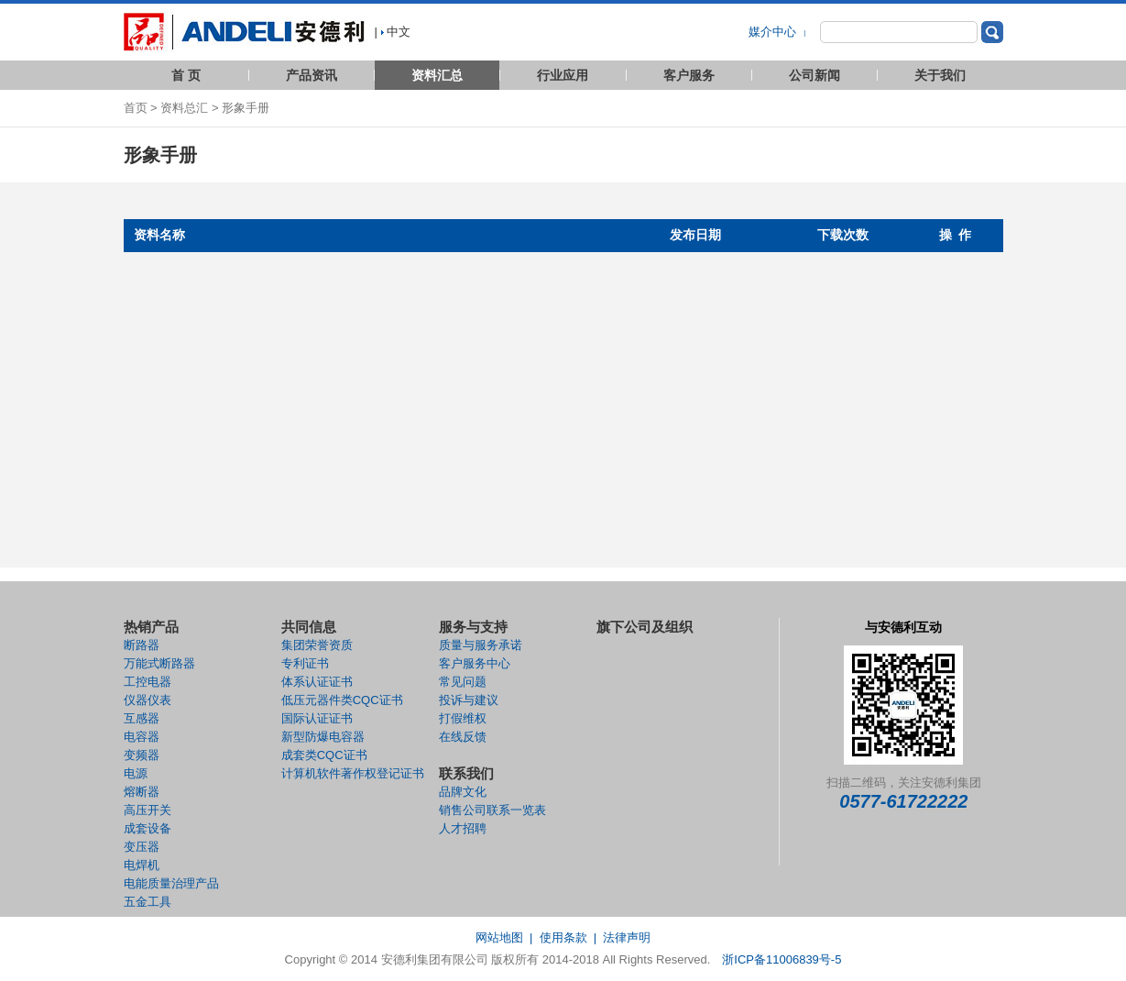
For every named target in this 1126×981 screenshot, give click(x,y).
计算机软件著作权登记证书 (352, 773)
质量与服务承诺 (480, 645)
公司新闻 (814, 75)
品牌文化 (462, 792)
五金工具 (147, 902)
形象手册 (245, 108)
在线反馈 (462, 737)
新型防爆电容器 (323, 737)
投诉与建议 (468, 700)
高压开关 (147, 810)
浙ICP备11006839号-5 (781, 959)
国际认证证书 (317, 718)
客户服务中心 (474, 663)
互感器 (141, 718)
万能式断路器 (159, 663)
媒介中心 (774, 32)
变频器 (141, 755)
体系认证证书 (317, 682)
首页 (136, 108)
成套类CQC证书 (324, 755)
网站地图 (499, 937)
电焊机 (141, 865)
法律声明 (626, 937)
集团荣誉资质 (317, 645)
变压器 (141, 847)
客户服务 (689, 75)
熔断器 (141, 792)
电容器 (141, 737)
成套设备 (147, 828)
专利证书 (305, 663)
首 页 (186, 75)
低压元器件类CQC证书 (342, 700)
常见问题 (462, 682)
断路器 (141, 645)
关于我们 (940, 75)
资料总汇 (184, 108)
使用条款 (563, 937)
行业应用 (562, 75)
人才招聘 (462, 828)
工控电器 (147, 682)
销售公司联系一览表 (492, 810)
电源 (136, 773)
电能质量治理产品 (171, 883)
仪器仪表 (147, 700)
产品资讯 (311, 75)
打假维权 (462, 718)
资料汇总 (437, 75)
